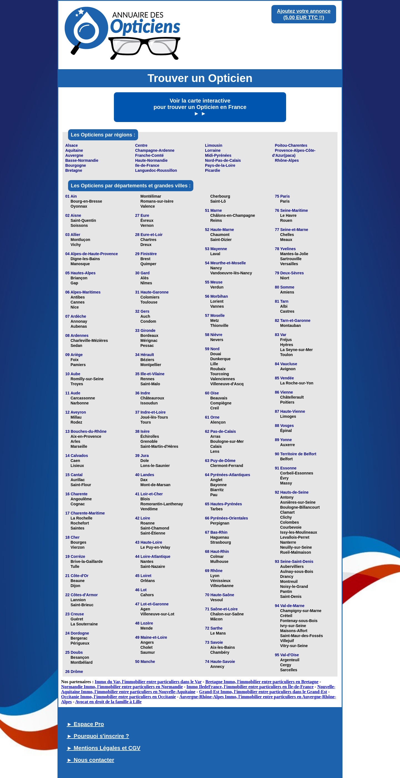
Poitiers (287, 402)
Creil (214, 408)
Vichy (76, 244)
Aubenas (79, 326)
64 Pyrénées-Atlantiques (227, 475)
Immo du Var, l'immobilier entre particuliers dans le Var (148, 681)
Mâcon (216, 619)
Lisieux (77, 465)
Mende (147, 628)
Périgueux (80, 643)
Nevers (216, 339)
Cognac (78, 504)
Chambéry (219, 652)
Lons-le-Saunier (155, 465)
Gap (74, 283)
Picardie (212, 170)
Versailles (289, 264)
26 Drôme (74, 671)
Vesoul (216, 600)
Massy (286, 483)
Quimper (149, 264)
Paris (285, 201)
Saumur (148, 652)
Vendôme (149, 509)
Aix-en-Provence (86, 436)
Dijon (75, 585)
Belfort (286, 459)
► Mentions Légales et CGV (103, 748)
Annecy (217, 666)
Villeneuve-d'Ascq (227, 384)
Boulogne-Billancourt (300, 507)
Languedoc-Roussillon (156, 170)
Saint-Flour (81, 485)
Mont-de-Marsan (156, 485)
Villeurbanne (222, 585)
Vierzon (77, 547)
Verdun (216, 287)
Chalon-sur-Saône (227, 614)
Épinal (286, 430)
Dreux (146, 244)
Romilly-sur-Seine (87, 379)
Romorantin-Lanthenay (162, 504)
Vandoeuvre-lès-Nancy (231, 273)
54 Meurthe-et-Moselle (225, 263)
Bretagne (73, 170)
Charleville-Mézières (89, 340)
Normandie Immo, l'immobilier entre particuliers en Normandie (122, 686)
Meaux (286, 239)
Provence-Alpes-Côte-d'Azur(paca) (294, 153)
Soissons (79, 225)
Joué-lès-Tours (154, 417)
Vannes (217, 306)
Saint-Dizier (221, 239)
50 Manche (145, 661)
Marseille (79, 446)
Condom (148, 321)
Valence (148, 206)
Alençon (218, 422)
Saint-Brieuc (82, 605)
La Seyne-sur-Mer (296, 349)
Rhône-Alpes (287, 160)
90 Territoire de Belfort (295, 454)
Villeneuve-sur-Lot (157, 614)
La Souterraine (84, 624)
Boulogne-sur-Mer (227, 441)
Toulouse (149, 302)
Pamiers (78, 364)
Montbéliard (81, 662)
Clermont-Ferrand (226, 465)
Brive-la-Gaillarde (87, 561)
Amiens (287, 292)
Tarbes (216, 509)
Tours (146, 422)
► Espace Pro (85, 724)
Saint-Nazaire (153, 566)
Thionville (219, 325)
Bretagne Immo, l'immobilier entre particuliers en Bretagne (261, 681)
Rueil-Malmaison (295, 552)
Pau (214, 495)
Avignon (288, 369)
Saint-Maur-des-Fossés (301, 635)
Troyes (77, 384)
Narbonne (80, 403)
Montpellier (151, 364)
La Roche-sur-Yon (297, 383)
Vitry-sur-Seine (294, 645)
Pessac (147, 345)
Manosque (80, 264)
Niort (284, 278)
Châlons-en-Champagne (232, 215)
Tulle (75, 566)
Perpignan (219, 523)
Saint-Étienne (153, 533)
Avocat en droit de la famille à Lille (108, 701)
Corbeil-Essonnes (296, 473)
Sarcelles (289, 670)
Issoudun (149, 403)
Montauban (290, 325)
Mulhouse (219, 561)
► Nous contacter (90, 760)
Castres (287, 311)
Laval (215, 254)
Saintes (77, 528)
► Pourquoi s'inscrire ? (98, 736)
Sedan (76, 345)
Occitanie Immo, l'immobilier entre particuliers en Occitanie (118, 696)
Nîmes (146, 283)
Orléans (148, 580)
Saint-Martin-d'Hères (159, 446)
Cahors (147, 595)
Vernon (147, 225)
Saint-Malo (150, 384)
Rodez (76, 422)
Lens (214, 451)
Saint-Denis (291, 596)
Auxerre (287, 445)
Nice (75, 307)
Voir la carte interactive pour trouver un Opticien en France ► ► (200, 107)
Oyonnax (79, 206)
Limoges (288, 416)
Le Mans (218, 633)
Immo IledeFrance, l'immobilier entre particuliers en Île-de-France (250, 686)
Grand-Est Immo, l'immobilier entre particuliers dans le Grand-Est (263, 691)
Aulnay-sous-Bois (296, 571)
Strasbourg (220, 542)
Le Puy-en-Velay (155, 547)
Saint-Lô (218, 201)
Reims (216, 220)
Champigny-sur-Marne (301, 610)
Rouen (286, 220)
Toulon (286, 354)
